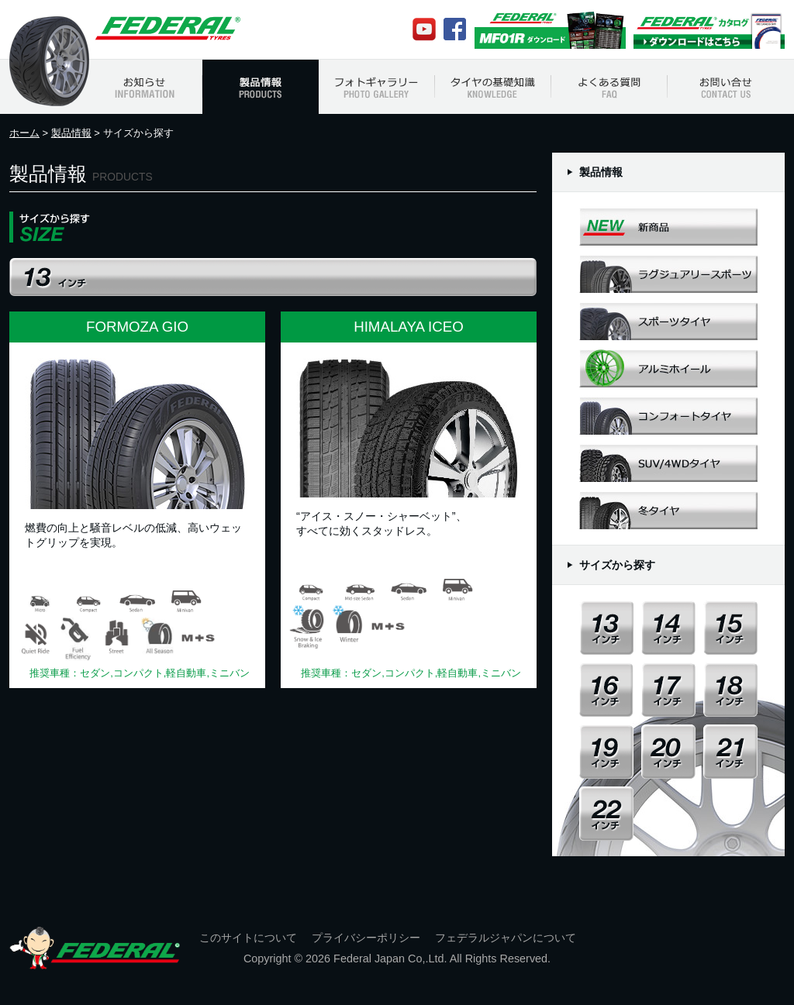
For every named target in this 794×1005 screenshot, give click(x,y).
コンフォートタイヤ (668, 416)
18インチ (730, 690)
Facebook (455, 29)
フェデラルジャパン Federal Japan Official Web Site (166, 28)
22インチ (606, 813)
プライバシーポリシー (366, 937)
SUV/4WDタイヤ (668, 463)
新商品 (668, 227)
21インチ (730, 751)
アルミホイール (668, 368)
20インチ (668, 751)
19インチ (606, 751)
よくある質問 (609, 87)
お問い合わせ (726, 87)
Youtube (424, 29)
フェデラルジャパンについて (505, 937)
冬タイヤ (668, 510)
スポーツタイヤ (668, 321)
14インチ (668, 628)
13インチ (606, 628)
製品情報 (260, 87)
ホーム (24, 133)
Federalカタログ (709, 29)
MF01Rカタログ (550, 29)
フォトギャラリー (377, 87)
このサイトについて (248, 937)
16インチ (606, 690)
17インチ (668, 690)
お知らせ (143, 87)
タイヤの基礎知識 (493, 87)
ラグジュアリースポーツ (668, 274)
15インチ (730, 628)
